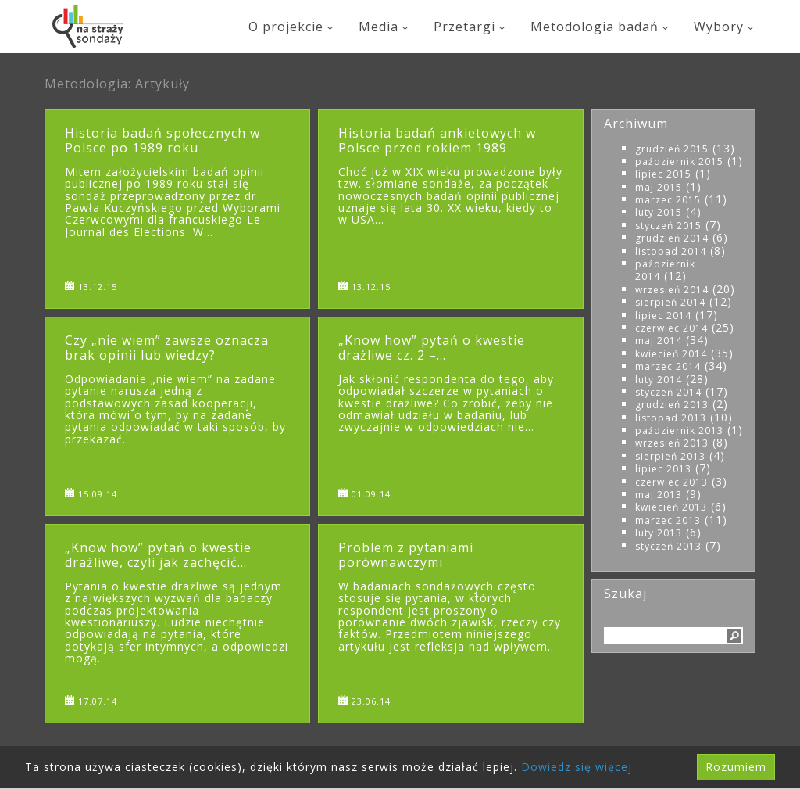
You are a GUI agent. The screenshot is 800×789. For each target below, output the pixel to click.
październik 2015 (679, 161)
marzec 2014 (668, 366)
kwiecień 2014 (671, 353)
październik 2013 (679, 430)
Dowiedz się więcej (576, 766)
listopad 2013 (670, 418)
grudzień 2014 (672, 238)
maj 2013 (658, 494)
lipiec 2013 (663, 468)
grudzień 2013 (672, 404)
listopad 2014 (670, 251)
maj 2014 (658, 340)
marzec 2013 (668, 520)
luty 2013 (658, 533)
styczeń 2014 (668, 392)
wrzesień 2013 (672, 443)
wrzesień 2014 (672, 289)
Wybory (724, 26)
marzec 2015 (668, 199)
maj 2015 (658, 187)
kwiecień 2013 (671, 507)
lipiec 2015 (663, 174)
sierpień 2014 (670, 302)
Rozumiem (735, 766)
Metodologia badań (600, 26)
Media (384, 26)
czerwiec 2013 (671, 482)
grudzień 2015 (672, 149)
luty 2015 (658, 212)
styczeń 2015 (668, 225)
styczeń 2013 (668, 546)
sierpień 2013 (670, 456)
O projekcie (291, 26)
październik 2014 (665, 270)
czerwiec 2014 (671, 328)
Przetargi (470, 26)
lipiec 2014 (663, 315)
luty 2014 (658, 379)
